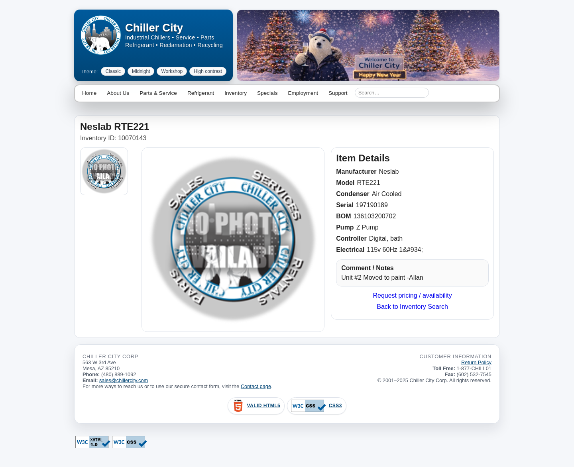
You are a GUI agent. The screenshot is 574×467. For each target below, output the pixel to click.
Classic (113, 71)
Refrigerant (200, 93)
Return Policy (476, 362)
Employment (303, 93)
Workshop (172, 71)
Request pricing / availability (412, 295)
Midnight (141, 71)
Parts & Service (158, 93)
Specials (267, 93)
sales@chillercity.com (123, 380)
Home (89, 93)
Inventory (235, 93)
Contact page (256, 386)
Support (338, 93)
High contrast (208, 71)
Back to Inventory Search (412, 306)
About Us (118, 93)
